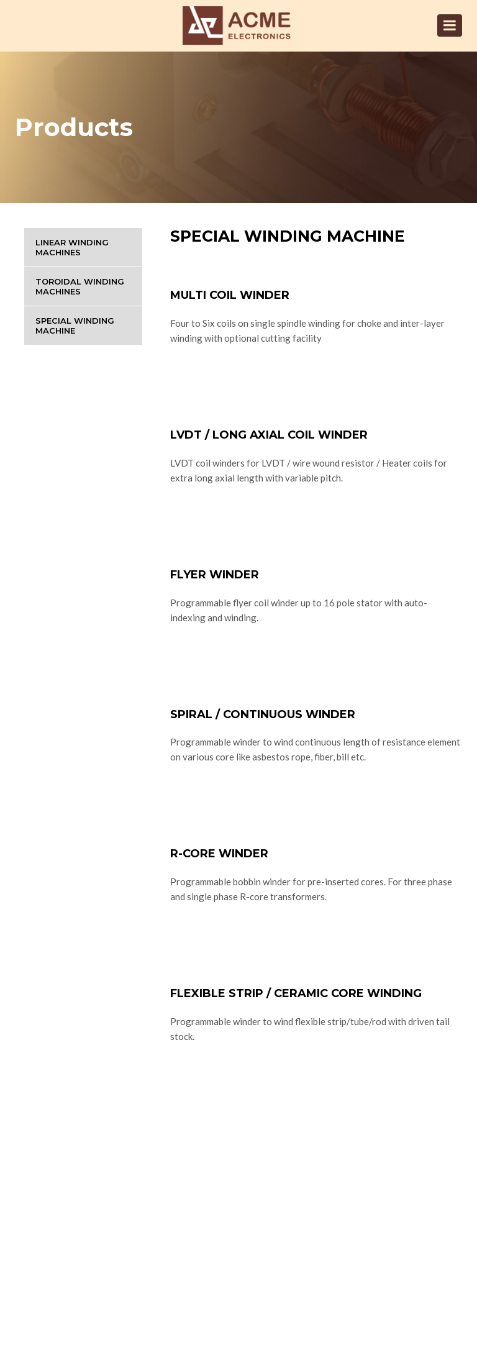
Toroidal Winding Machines (79, 286)
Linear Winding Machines (72, 247)
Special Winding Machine (74, 325)
